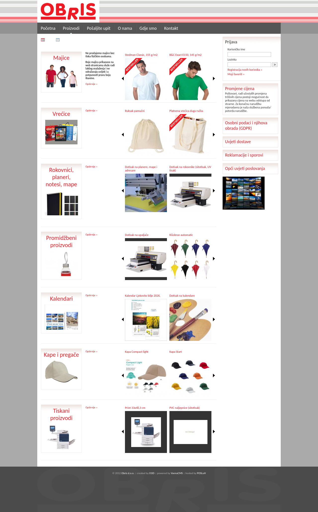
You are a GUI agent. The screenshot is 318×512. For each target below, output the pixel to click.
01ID (152, 473)
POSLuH (201, 473)
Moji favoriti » (236, 74)
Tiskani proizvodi (61, 414)
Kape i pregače (61, 354)
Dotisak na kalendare (182, 295)
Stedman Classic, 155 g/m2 (141, 55)
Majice (61, 57)
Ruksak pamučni (135, 111)
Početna (48, 28)
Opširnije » (91, 84)
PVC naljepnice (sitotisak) (184, 408)
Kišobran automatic (181, 235)
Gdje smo (148, 28)
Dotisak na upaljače (137, 235)
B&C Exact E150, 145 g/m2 (185, 55)
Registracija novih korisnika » (245, 69)
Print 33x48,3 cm (135, 408)
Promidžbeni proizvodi (61, 241)
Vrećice (61, 113)
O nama (125, 28)
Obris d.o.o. (127, 473)
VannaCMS (177, 473)
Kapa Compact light (136, 351)
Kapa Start (175, 351)
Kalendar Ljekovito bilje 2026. (142, 295)
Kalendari (61, 298)
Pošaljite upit (99, 28)
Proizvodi (71, 28)
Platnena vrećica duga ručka (186, 111)
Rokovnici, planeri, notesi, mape (61, 177)
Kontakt (171, 28)
